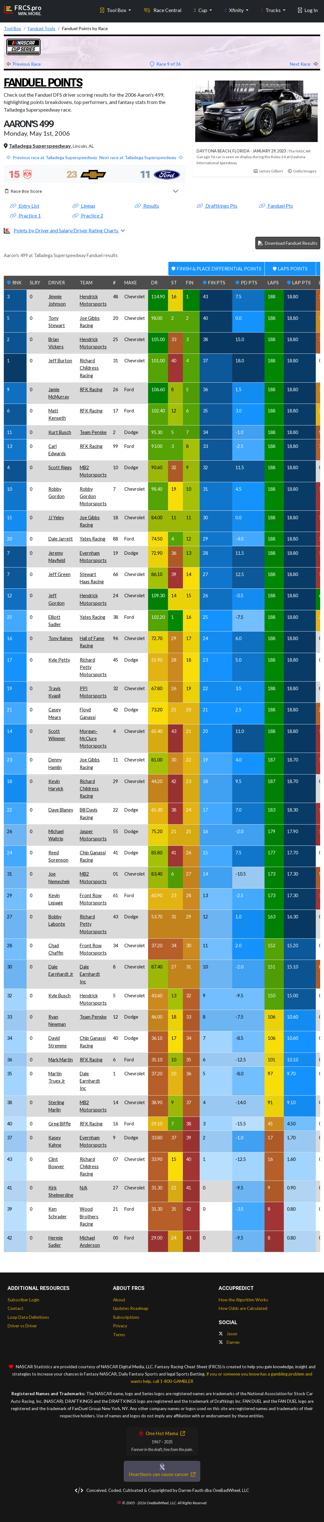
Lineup (83, 206)
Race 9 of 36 (165, 64)
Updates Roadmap (130, 1308)
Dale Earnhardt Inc (90, 974)
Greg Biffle (59, 1123)
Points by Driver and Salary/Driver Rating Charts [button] (66, 230)
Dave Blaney (60, 810)
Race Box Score (23, 191)
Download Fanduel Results (287, 243)
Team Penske (93, 432)
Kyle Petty (59, 660)
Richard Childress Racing (89, 368)
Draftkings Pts (217, 206)
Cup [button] (201, 10)
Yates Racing (92, 538)
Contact (15, 1308)
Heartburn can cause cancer (162, 1474)
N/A (83, 1187)
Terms (119, 1334)
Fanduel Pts (276, 206)
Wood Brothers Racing (89, 1216)
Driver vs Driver (22, 1325)
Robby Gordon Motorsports (93, 496)
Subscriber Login (23, 1299)
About (119, 1299)
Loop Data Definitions (28, 1317)
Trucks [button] (271, 10)
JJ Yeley (56, 517)
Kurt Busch (59, 432)
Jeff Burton (60, 360)
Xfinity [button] (235, 10)
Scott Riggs (60, 467)
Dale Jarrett (60, 538)
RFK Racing (91, 389)
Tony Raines (60, 638)
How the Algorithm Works (243, 1299)
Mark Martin (60, 1059)
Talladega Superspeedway (40, 146)
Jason (228, 1333)
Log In (308, 10)
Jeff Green (59, 574)
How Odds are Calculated (243, 1308)
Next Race (304, 64)
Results (147, 206)
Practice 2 (87, 215)
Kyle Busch (59, 995)
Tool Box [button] (113, 10)
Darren (229, 1342)
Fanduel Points (44, 82)
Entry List (24, 206)
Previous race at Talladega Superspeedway (51, 157)
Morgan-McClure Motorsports (93, 738)
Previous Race (23, 64)
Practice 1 (25, 215)
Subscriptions (126, 1317)
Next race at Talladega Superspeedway (141, 157)
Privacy (120, 1325)
